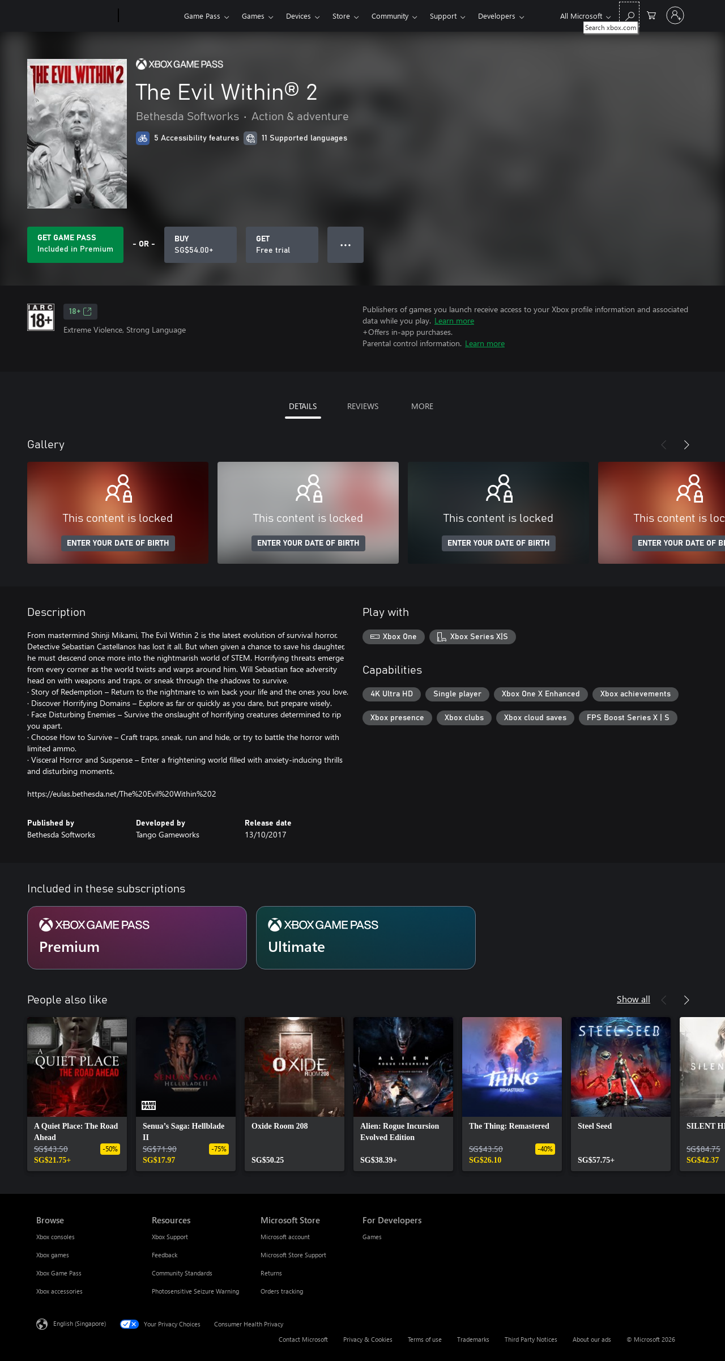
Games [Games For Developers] (372, 1236)
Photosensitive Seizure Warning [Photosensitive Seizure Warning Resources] (195, 1291)
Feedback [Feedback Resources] (164, 1254)
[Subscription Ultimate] (366, 937)
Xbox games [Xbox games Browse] (52, 1254)
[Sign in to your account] (675, 15)
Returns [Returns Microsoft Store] (271, 1273)
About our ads (592, 1339)
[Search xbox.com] (629, 14)
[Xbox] (150, 16)
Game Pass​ (202, 15)
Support (443, 15)
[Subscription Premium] (137, 937)
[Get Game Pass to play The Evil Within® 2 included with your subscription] (75, 245)
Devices (298, 15)
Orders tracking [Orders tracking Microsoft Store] (282, 1291)
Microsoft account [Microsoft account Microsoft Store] (285, 1236)
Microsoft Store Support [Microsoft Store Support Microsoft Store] (293, 1254)
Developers (496, 15)
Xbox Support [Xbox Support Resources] (170, 1236)
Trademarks (473, 1339)
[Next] (686, 445)
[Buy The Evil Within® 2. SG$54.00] (200, 245)
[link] (77, 1094)
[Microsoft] (75, 16)
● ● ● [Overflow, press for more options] (345, 244)
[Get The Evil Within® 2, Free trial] (282, 245)
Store (341, 15)
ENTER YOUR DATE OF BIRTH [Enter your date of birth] (118, 543)
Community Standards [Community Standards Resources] (182, 1273)
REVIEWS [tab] (362, 406)
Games (253, 15)
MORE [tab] (422, 406)
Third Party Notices (531, 1339)
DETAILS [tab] (303, 406)
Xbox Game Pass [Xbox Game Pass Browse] (59, 1273)
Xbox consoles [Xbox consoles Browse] (55, 1236)
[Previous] (663, 445)
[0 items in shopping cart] (651, 14)
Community (390, 15)
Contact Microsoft (303, 1339)
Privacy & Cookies (368, 1339)
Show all (633, 999)
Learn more (454, 320)
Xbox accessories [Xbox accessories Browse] (59, 1291)
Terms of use (425, 1339)
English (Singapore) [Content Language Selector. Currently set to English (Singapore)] (79, 1323)
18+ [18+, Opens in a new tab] (80, 311)
